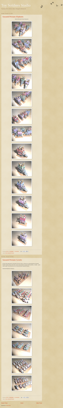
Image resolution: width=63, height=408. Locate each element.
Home (21, 403)
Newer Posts (4, 403)
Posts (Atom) (8, 405)
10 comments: (17, 397)
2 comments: (16, 251)
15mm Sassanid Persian (9, 253)
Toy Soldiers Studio (16, 5)
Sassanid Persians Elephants (13, 17)
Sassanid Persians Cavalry (12, 260)
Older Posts (39, 403)
